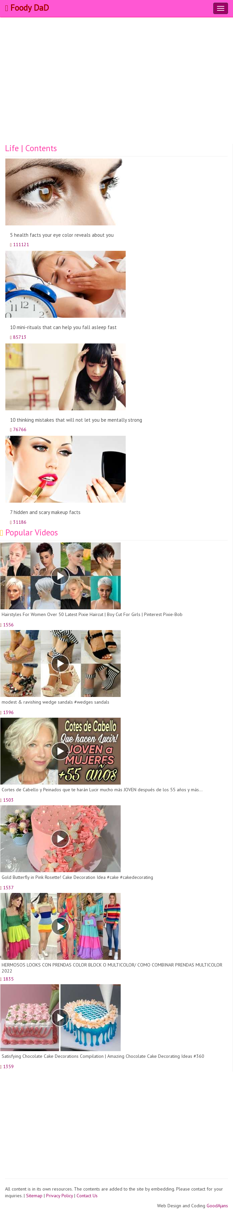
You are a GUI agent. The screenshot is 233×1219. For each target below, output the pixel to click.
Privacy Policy (59, 1196)
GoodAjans (217, 1206)
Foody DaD (27, 7)
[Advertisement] (116, 93)
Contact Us (87, 1196)
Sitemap (34, 1196)
